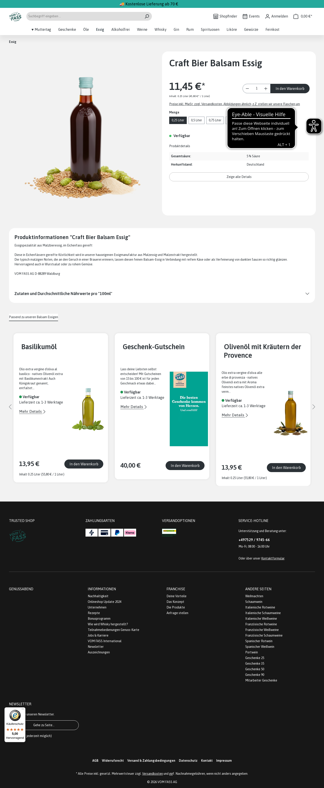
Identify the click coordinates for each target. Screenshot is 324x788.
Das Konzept (175, 602)
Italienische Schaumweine (263, 613)
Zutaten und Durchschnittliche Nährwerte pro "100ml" (63, 293)
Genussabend (21, 589)
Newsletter (96, 646)
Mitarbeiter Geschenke (261, 680)
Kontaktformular (272, 558)
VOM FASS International (105, 641)
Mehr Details (31, 411)
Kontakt (207, 760)
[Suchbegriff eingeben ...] (84, 16)
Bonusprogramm (99, 618)
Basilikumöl (39, 347)
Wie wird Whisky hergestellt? (108, 624)
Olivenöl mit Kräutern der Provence (262, 351)
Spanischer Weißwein (259, 646)
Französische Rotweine (261, 624)
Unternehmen (97, 607)
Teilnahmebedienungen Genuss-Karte (113, 630)
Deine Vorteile (176, 596)
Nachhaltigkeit (98, 596)
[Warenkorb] (303, 16)
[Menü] (22, 710)
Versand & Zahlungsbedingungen (151, 760)
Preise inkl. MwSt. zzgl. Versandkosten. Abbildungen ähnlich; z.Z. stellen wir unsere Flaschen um (234, 104)
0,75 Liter (215, 120)
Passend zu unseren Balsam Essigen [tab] (33, 317)
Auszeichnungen (99, 652)
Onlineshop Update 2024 (104, 602)
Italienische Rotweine (260, 607)
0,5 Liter (196, 120)
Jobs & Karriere (98, 635)
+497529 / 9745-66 (254, 540)
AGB (95, 760)
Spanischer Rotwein (258, 641)
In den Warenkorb (290, 89)
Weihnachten (254, 596)
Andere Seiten (258, 589)
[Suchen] (147, 16)
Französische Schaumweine (264, 635)
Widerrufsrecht (113, 760)
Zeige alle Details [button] (239, 177)
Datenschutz (188, 760)
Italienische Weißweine (261, 618)
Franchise (175, 589)
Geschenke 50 (254, 669)
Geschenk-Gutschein (154, 347)
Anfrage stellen (177, 613)
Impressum (224, 760)
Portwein (251, 652)
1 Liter (232, 120)
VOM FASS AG (167, 782)
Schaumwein (253, 602)
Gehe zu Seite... (43, 725)
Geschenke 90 (254, 675)
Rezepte (94, 613)
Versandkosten (152, 773)
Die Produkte (175, 607)
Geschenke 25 (254, 658)
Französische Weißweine (262, 630)
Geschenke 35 (254, 663)
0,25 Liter (178, 120)
